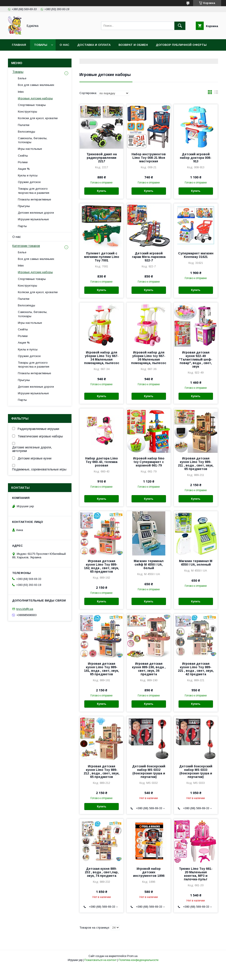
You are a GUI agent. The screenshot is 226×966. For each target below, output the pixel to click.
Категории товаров (26, 246)
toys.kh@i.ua (24, 609)
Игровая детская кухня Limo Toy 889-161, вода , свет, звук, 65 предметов (101, 669)
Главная (19, 44)
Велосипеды (26, 131)
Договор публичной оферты (181, 44)
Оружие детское (29, 182)
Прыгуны (24, 206)
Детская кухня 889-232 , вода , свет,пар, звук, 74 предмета (102, 872)
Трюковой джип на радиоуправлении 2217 (102, 157)
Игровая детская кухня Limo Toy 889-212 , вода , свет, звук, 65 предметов (101, 771)
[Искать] (179, 26)
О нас (64, 44)
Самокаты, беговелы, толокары (32, 140)
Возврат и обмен (133, 44)
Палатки (23, 125)
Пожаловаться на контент (100, 960)
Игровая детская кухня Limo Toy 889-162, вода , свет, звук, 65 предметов (101, 566)
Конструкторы (27, 111)
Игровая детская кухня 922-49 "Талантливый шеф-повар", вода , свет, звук (195, 359)
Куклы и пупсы (28, 175)
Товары (40, 44)
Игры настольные (30, 148)
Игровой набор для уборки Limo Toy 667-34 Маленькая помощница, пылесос (101, 358)
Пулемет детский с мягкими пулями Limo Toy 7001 (101, 257)
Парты (22, 226)
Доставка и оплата (94, 44)
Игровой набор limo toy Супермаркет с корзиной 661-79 (148, 462)
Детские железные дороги (36, 212)
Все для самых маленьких (36, 85)
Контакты (20, 56)
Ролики (23, 162)
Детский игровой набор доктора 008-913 (195, 157)
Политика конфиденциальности (138, 960)
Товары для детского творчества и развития (33, 190)
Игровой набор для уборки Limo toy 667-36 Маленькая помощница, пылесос (148, 358)
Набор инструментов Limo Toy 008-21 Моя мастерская (149, 157)
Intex (21, 91)
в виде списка (216, 93)
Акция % (24, 168)
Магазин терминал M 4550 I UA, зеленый (195, 562)
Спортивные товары (32, 105)
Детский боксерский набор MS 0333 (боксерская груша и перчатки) (195, 771)
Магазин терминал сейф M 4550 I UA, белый (149, 564)
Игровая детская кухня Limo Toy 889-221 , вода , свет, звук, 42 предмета (196, 669)
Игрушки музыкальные (33, 219)
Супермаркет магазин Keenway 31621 (195, 255)
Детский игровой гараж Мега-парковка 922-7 (149, 257)
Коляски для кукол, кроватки (38, 118)
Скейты (23, 155)
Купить (101, 190)
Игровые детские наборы (35, 98)
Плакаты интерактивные (34, 199)
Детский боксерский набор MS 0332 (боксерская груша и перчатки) (148, 771)
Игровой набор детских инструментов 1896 (148, 872)
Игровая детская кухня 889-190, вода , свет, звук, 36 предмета (149, 669)
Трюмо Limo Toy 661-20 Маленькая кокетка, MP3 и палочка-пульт (196, 874)
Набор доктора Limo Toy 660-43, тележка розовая (101, 462)
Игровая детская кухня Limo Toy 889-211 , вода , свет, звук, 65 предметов (195, 464)
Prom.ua (132, 956)
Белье (22, 78)
